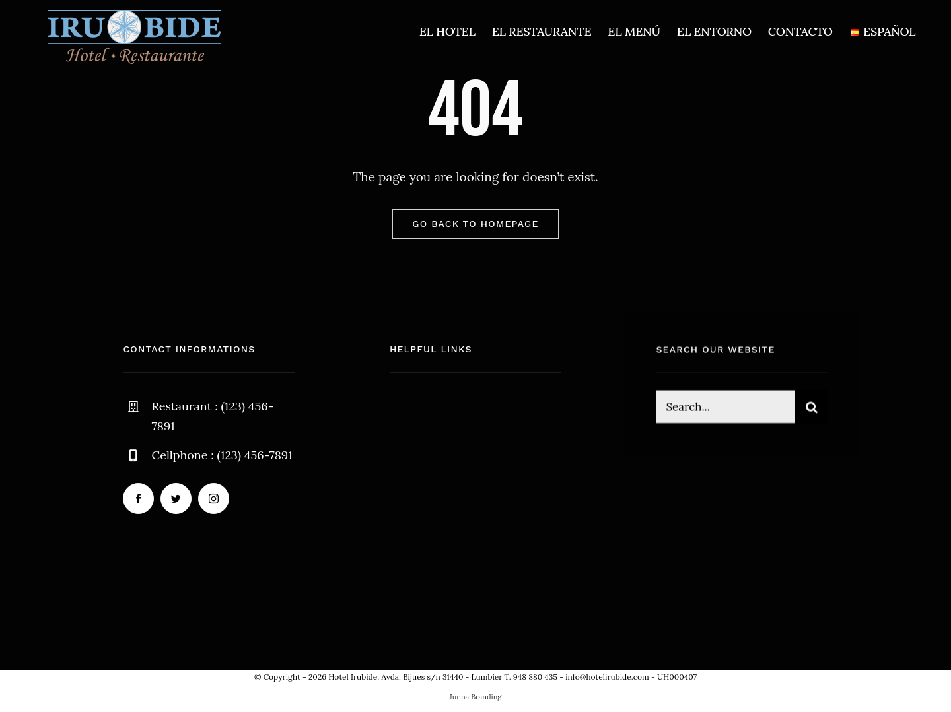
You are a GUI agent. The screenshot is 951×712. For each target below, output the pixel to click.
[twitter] (176, 498)
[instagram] (213, 498)
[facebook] (138, 498)
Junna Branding (476, 696)
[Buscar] (811, 408)
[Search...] (725, 408)
